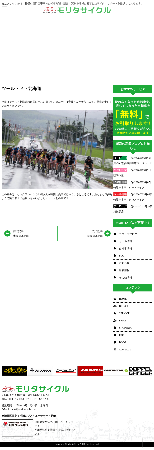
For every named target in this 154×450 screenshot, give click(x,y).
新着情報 (121, 270)
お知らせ (121, 263)
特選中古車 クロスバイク (128, 199)
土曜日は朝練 (21, 233)
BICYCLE (121, 306)
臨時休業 (118, 175)
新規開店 (118, 211)
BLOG (119, 342)
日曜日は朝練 (81, 233)
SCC (118, 255)
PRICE (119, 320)
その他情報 (122, 277)
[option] (14, 371)
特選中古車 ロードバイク (128, 187)
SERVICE (121, 313)
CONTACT (122, 349)
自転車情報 (122, 248)
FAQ (118, 335)
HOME (120, 298)
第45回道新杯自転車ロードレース (132, 163)
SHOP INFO (122, 327)
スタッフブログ (125, 234)
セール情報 (122, 241)
